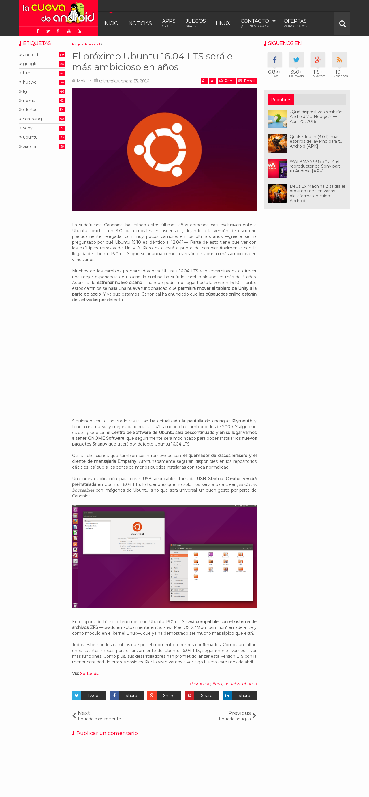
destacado (200, 683)
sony (28, 128)
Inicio (110, 23)
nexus (29, 100)
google (30, 63)
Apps (168, 23)
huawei (30, 82)
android (30, 54)
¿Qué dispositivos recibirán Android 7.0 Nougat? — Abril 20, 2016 (316, 116)
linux (217, 683)
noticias (232, 683)
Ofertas (295, 23)
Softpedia (89, 673)
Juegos (196, 23)
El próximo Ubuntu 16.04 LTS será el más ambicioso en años (153, 61)
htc (26, 73)
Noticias (140, 23)
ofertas (30, 109)
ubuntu (249, 683)
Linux (223, 23)
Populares (281, 99)
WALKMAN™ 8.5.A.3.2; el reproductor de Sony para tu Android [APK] (315, 166)
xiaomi (29, 146)
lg (25, 91)
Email (246, 81)
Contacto (255, 23)
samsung (32, 118)
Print (226, 81)
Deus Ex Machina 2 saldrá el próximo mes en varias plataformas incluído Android (317, 193)
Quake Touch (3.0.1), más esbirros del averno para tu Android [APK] (316, 141)
